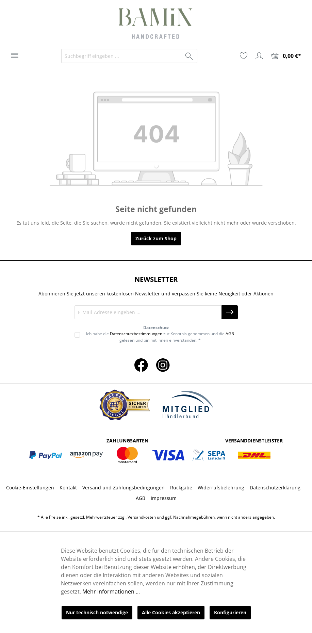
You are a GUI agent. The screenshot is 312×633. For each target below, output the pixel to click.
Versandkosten (142, 517)
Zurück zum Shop (156, 238)
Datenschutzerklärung (275, 487)
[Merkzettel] (243, 55)
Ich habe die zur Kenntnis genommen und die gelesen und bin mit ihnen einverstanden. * (160, 337)
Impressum (164, 498)
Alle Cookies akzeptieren (171, 612)
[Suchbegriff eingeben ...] (121, 56)
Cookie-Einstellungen (30, 487)
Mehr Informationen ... (111, 591)
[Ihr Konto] (259, 55)
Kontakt (68, 487)
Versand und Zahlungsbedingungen (123, 487)
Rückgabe (181, 487)
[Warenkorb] (286, 56)
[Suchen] (189, 56)
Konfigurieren (230, 612)
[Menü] (14, 55)
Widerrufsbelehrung (221, 487)
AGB (230, 334)
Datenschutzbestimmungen (136, 334)
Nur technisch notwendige (97, 612)
